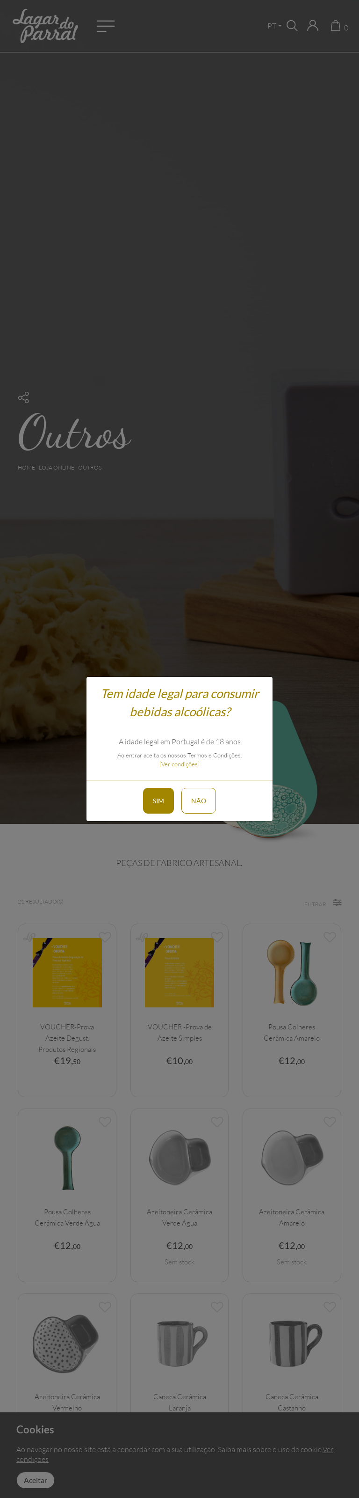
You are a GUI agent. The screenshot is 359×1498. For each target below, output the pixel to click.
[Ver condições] (179, 764)
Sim (158, 801)
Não (198, 801)
